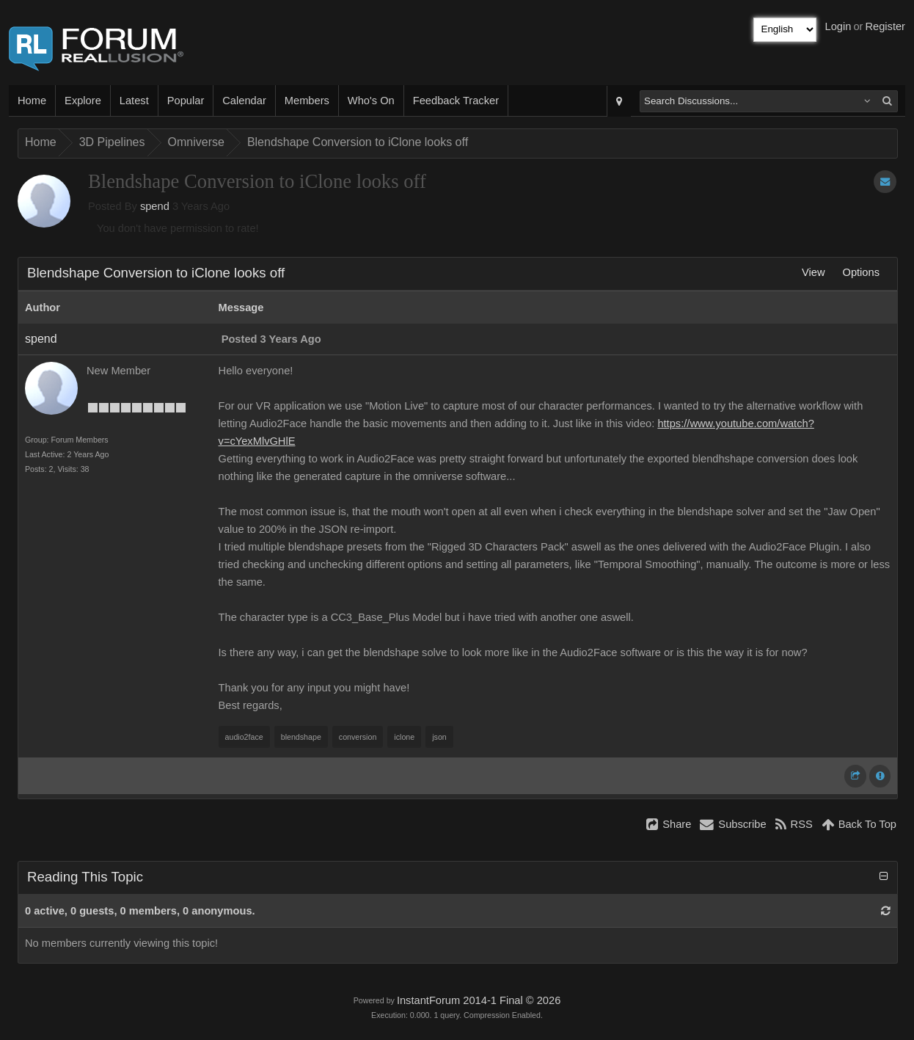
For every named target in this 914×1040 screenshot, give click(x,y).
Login (838, 26)
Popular (185, 100)
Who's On (371, 100)
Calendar (243, 100)
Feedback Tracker (456, 100)
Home (32, 100)
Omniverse (196, 142)
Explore (83, 100)
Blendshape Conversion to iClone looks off (357, 142)
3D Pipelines (112, 142)
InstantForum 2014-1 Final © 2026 (478, 1000)
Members (307, 100)
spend (154, 206)
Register (885, 26)
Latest (134, 100)
